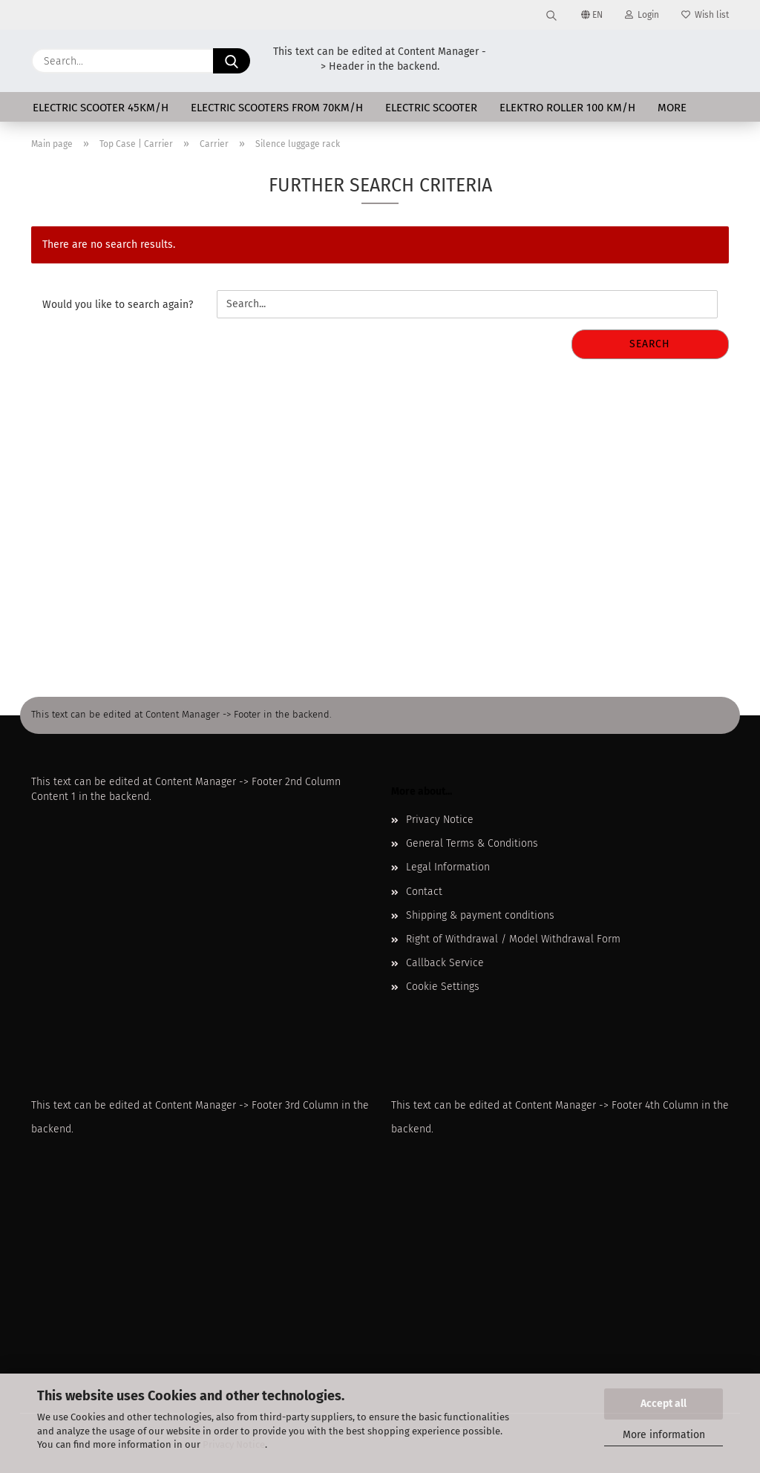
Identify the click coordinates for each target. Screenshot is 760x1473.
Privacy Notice (234, 1444)
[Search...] (231, 60)
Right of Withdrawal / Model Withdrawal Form (513, 939)
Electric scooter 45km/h (100, 107)
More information (664, 1434)
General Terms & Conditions (472, 843)
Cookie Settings (442, 986)
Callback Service (445, 963)
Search (649, 344)
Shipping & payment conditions (480, 915)
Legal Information (448, 867)
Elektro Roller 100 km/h (567, 107)
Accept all (664, 1403)
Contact (424, 891)
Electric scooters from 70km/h (277, 107)
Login (642, 15)
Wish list (705, 15)
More (672, 107)
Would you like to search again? (117, 304)
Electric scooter (431, 107)
